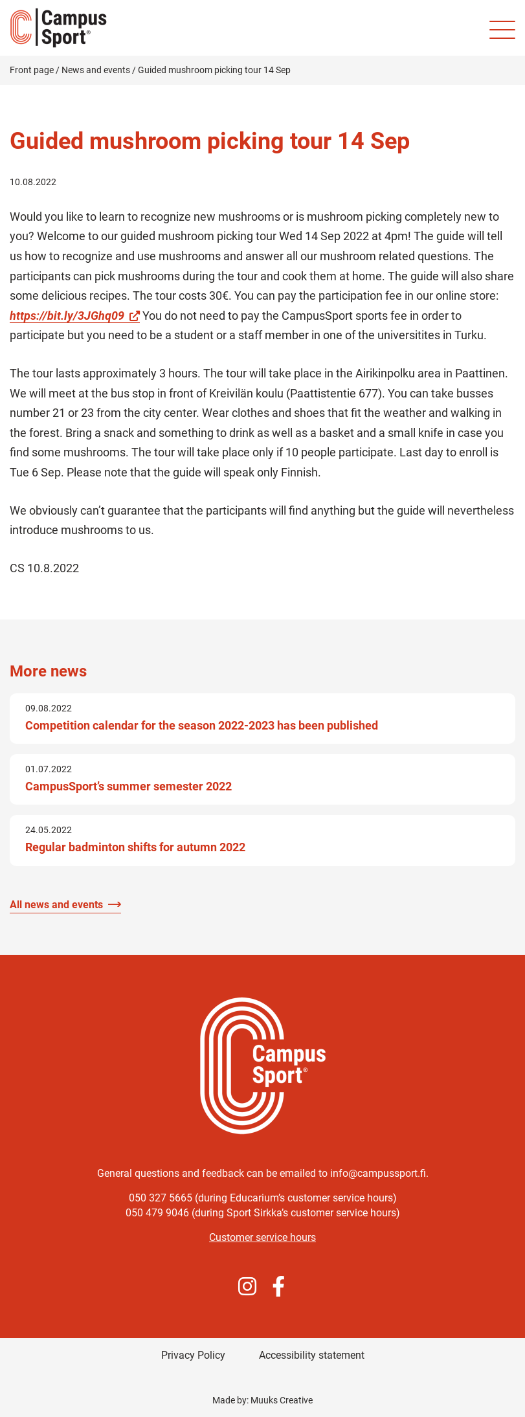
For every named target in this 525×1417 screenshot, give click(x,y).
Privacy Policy (193, 1355)
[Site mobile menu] (502, 30)
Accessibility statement (311, 1355)
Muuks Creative (282, 1400)
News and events (95, 70)
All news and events (56, 904)
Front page (32, 70)
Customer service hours (262, 1237)
